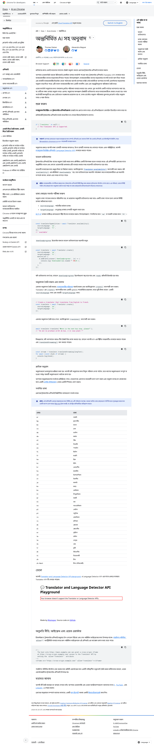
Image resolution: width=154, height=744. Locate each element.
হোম (37, 31)
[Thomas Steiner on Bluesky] (55, 51)
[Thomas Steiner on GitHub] (46, 51)
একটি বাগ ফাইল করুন (38, 723)
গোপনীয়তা (41, 742)
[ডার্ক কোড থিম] (122, 121)
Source (86, 64)
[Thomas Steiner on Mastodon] (52, 51)
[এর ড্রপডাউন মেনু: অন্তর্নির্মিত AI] (13, 13)
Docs (5, 9)
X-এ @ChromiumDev (120, 723)
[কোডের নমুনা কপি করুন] (125, 121)
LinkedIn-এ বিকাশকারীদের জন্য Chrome (125, 730)
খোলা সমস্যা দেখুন (36, 727)
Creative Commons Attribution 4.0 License (73, 703)
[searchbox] (14, 20)
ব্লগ (55, 3)
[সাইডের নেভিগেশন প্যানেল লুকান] (26, 740)
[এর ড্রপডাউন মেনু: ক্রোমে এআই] (69, 13)
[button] (14, 79)
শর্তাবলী (33, 742)
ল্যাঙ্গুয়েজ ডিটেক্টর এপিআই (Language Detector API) (56, 151)
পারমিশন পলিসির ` (119, 638)
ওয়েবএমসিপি (22, 14)
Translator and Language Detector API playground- (61, 577)
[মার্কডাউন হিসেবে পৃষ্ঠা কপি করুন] (90, 37)
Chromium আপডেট (78, 723)
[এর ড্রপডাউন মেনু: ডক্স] (37, 2)
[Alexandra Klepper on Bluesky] (76, 51)
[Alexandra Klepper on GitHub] (73, 51)
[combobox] (106, 2)
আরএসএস (116, 733)
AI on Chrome (18, 9)
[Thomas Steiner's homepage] (58, 51)
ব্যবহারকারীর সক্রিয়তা (65, 287)
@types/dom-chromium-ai (49, 141)
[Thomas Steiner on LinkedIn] (49, 51)
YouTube (119, 685)
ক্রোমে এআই (63, 14)
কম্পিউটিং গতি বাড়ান (48, 14)
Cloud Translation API (65, 23)
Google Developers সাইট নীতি (57, 706)
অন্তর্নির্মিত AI (62, 31)
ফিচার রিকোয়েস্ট (94, 693)
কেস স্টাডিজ (46, 3)
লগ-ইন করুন (147, 3)
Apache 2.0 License (113, 703)
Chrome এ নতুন (65, 3)
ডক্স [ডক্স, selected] (34, 3)
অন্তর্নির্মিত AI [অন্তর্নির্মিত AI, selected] (7, 14)
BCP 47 (38, 214)
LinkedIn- (39, 688)
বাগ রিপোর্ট (75, 693)
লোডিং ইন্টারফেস (50, 382)
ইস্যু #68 (57, 404)
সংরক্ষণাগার (75, 730)
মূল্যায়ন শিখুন (34, 14)
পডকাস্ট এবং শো (77, 733)
